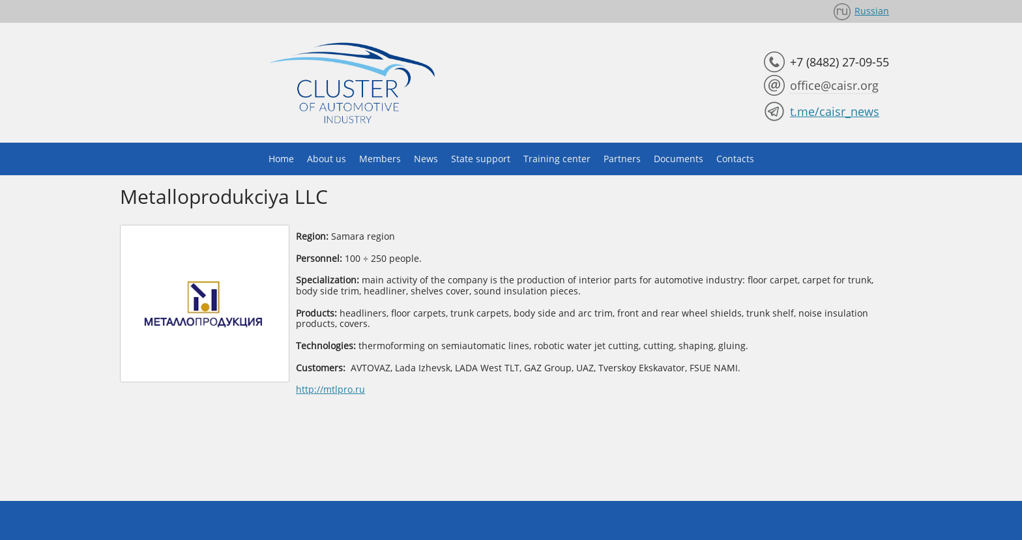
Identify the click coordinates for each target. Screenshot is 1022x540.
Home (281, 158)
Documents (678, 158)
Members (380, 158)
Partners (622, 158)
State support (480, 158)
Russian (871, 11)
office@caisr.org (834, 85)
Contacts (735, 158)
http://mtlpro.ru (330, 389)
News (426, 158)
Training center (557, 158)
